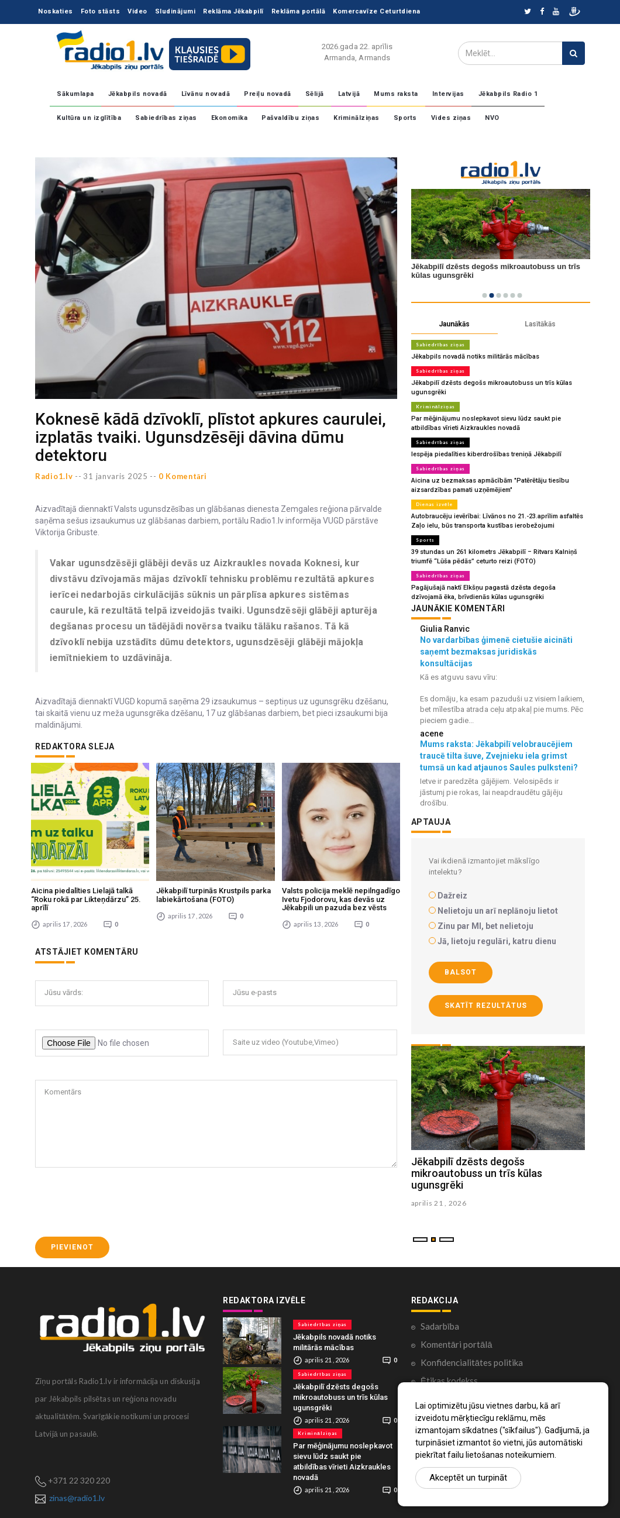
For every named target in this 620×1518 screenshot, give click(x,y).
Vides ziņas (451, 118)
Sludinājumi (175, 11)
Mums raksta (396, 94)
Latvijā (349, 94)
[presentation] (124, 1202)
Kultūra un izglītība (89, 118)
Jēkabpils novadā (137, 94)
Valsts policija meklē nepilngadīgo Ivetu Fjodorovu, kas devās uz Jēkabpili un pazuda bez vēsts (341, 899)
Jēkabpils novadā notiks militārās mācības (475, 356)
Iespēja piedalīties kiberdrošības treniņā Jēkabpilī (486, 454)
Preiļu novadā (267, 94)
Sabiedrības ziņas (166, 118)
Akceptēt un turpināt (468, 1477)
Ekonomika (229, 118)
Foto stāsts (100, 11)
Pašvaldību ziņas (290, 118)
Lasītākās (540, 324)
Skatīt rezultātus (486, 1005)
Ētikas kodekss (449, 1380)
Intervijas (448, 94)
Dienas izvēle (434, 504)
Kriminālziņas (356, 118)
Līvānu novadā (205, 94)
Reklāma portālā (298, 11)
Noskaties (55, 11)
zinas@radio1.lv (77, 1498)
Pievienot (72, 1247)
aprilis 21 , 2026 (439, 1203)
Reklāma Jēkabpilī (233, 11)
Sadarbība (440, 1326)
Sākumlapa (75, 94)
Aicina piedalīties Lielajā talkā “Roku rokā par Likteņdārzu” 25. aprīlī (86, 899)
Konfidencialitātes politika (472, 1362)
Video (137, 11)
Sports (405, 118)
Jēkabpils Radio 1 (508, 94)
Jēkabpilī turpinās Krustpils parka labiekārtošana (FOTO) (213, 894)
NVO (492, 118)
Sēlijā (314, 94)
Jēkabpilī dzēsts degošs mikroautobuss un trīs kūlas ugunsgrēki (476, 1174)
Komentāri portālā (456, 1344)
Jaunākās (454, 324)
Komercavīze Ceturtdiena (377, 11)
